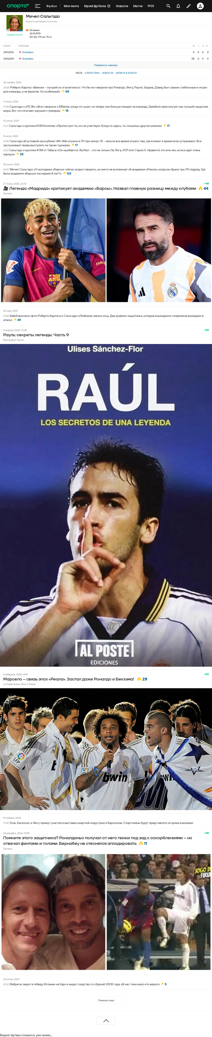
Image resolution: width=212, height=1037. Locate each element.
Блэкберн (26, 52)
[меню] (37, 6)
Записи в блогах (126, 72)
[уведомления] (178, 6)
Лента (78, 72)
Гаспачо (7, 193)
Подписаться (14, 34)
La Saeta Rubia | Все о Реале (19, 684)
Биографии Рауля (13, 339)
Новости (107, 72)
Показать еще (106, 1000)
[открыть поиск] (168, 6)
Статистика (92, 72)
